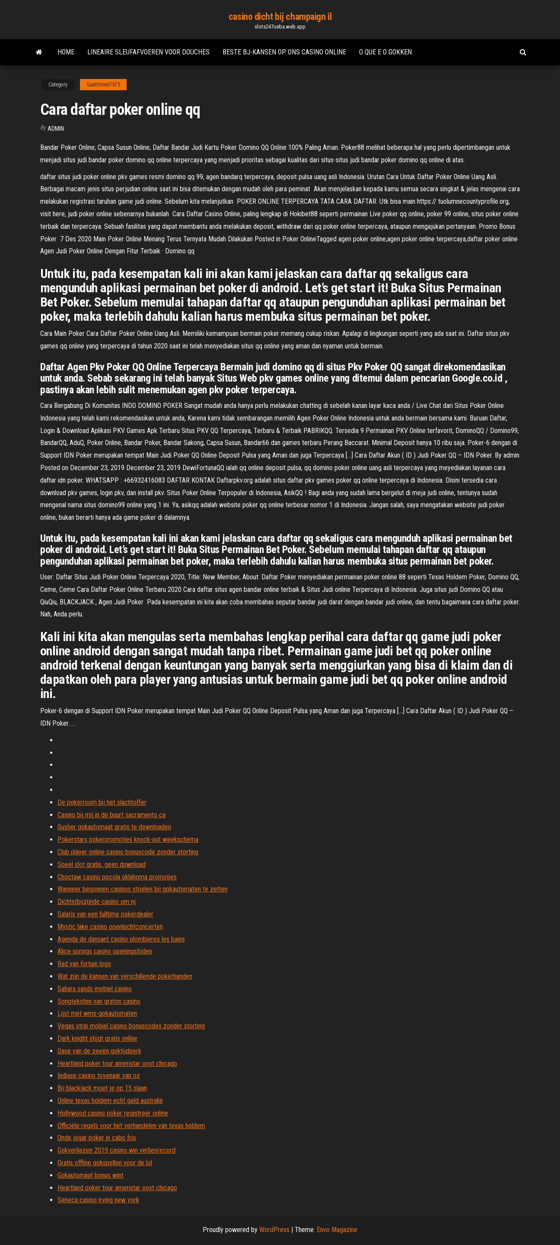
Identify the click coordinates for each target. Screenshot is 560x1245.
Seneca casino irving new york (98, 1200)
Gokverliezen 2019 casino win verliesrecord (116, 1150)
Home (65, 52)
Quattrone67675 (103, 85)
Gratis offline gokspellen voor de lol (104, 1163)
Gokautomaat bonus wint (90, 1175)
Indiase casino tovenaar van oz (98, 1075)
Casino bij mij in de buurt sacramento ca (111, 815)
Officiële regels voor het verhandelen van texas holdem (131, 1126)
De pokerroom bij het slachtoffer (101, 802)
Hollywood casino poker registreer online (112, 1113)
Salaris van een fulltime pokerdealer (105, 914)
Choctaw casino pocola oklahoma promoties (117, 877)
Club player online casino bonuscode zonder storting (127, 852)
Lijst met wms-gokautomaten (97, 1013)
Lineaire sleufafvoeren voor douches (148, 52)
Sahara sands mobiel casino (94, 989)
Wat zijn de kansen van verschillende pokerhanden (124, 976)
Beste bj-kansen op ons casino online (284, 52)
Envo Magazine (337, 1230)
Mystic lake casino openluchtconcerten (110, 927)
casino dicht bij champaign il (280, 16)
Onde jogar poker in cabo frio (96, 1138)
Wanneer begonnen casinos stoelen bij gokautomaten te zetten (142, 889)
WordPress (274, 1230)
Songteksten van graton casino (98, 1001)
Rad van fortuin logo (84, 964)
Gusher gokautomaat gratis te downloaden (114, 827)
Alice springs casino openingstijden (104, 951)
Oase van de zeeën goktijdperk (99, 1051)
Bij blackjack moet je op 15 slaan (102, 1088)
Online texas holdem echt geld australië (110, 1100)
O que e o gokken (385, 52)
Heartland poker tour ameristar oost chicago (117, 1063)
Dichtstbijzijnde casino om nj (96, 901)
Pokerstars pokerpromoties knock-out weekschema (127, 839)
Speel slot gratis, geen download (101, 864)
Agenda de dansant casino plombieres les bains (121, 939)
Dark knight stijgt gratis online (97, 1038)
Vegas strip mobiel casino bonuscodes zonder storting (131, 1026)
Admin (56, 128)
